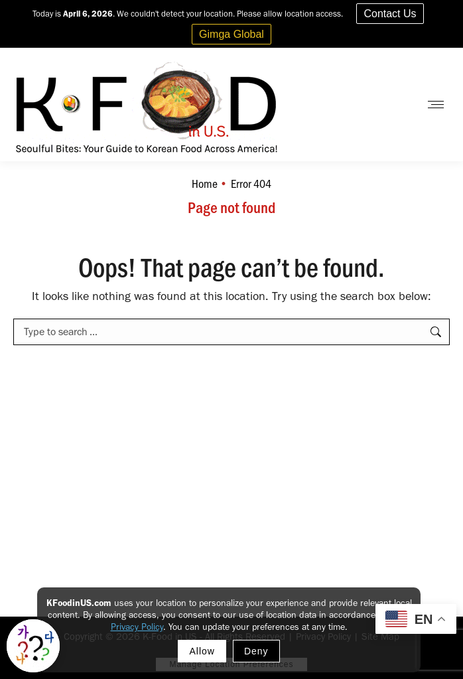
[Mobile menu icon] (436, 104)
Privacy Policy (137, 627)
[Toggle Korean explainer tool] (33, 645)
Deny (256, 651)
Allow (201, 651)
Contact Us (390, 13)
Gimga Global (231, 34)
